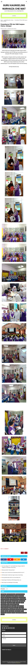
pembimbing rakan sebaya (11, 28)
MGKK (22, 602)
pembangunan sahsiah (14, 604)
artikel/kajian (3, 594)
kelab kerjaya (3, 602)
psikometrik (18, 609)
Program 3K (21, 607)
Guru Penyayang (22, 599)
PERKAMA (11, 607)
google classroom (8, 597)
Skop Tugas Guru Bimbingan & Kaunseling (10, 582)
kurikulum (18, 602)
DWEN (2, 597)
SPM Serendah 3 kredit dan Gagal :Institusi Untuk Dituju (12, 574)
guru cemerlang (15, 597)
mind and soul (3, 604)
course (16, 595)
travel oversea (3, 612)
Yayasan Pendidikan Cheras (21, 612)
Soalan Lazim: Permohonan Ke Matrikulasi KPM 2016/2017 (13, 572)
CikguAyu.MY (18, 662)
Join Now (14, 15)
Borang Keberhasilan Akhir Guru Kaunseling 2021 (11, 577)
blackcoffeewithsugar (11, 594)
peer (8, 604)
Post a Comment (5, 548)
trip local (9, 612)
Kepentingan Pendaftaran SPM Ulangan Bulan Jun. (11, 579)
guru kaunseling (22, 597)
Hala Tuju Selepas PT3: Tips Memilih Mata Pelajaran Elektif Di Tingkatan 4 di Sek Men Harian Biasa (13, 567)
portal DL (16, 607)
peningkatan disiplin (4, 607)
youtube (2, 614)
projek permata (12, 609)
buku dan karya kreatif (20, 594)
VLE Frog (13, 612)
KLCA (14, 602)
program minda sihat (4, 609)
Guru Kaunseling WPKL (14, 599)
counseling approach (9, 595)
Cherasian (3, 595)
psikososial (24, 609)
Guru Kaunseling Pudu (5, 599)
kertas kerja (9, 602)
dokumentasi (21, 595)
